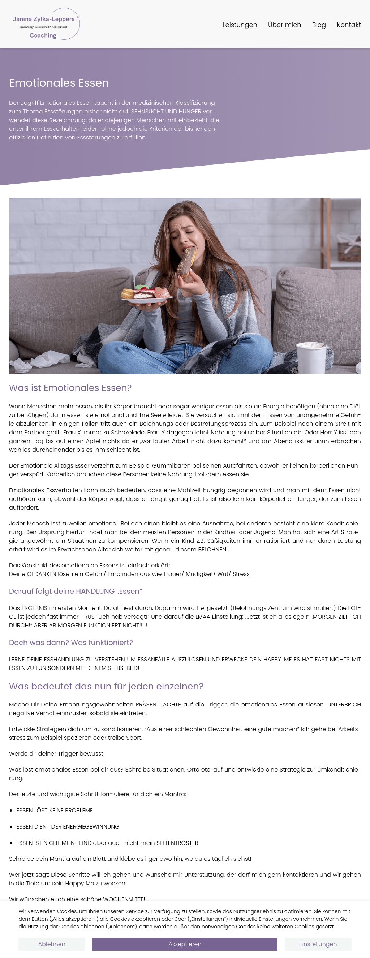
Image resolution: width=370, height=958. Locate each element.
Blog (319, 24)
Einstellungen (318, 944)
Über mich (284, 24)
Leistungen (240, 24)
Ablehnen (51, 944)
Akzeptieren (184, 944)
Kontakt (349, 24)
